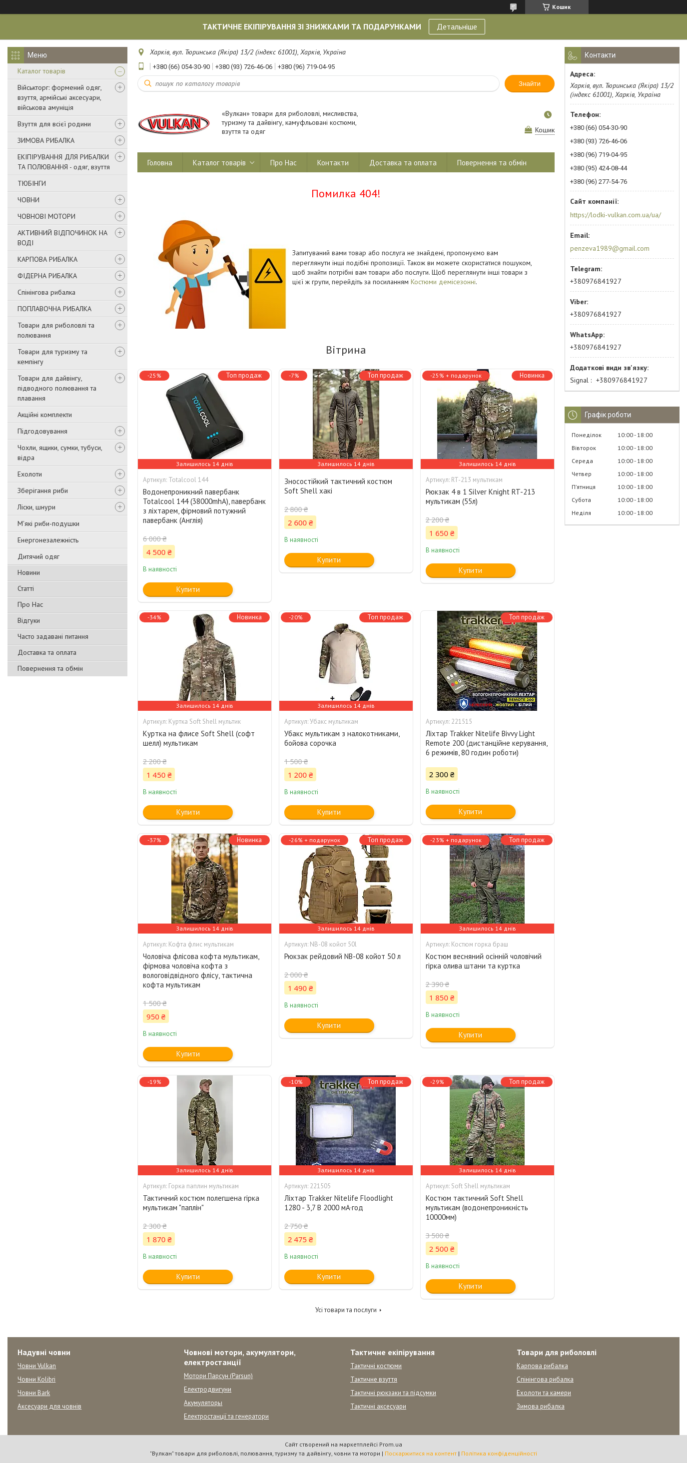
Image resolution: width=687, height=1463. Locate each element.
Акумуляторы (203, 1403)
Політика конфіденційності (499, 1453)
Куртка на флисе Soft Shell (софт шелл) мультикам (199, 738)
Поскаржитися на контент (421, 1453)
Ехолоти (29, 474)
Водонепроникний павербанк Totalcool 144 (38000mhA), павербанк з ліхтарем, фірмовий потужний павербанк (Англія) (204, 506)
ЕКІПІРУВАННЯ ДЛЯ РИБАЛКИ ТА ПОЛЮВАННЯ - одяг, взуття (63, 161)
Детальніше (457, 26)
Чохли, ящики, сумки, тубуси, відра (59, 452)
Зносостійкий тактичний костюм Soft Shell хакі (338, 486)
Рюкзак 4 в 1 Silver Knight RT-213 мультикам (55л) (480, 496)
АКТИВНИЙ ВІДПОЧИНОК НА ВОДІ (62, 237)
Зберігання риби (42, 490)
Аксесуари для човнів (49, 1406)
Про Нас (30, 604)
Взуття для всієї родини (54, 123)
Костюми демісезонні (443, 281)
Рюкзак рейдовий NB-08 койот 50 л (342, 956)
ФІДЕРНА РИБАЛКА (47, 275)
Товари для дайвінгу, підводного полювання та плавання (56, 388)
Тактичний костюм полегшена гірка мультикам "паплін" (201, 1202)
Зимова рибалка (541, 1406)
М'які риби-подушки (48, 523)
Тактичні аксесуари (378, 1406)
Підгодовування (42, 431)
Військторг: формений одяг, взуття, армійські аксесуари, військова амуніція (59, 97)
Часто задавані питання (52, 636)
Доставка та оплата (46, 652)
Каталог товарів (41, 70)
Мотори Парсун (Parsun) (218, 1376)
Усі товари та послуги (346, 1310)
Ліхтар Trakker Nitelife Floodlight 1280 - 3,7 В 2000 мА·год (338, 1202)
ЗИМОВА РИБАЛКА (45, 140)
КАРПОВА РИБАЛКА (47, 259)
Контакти (333, 162)
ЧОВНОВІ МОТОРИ (46, 216)
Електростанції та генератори (226, 1416)
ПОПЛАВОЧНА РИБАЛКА (54, 308)
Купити (188, 589)
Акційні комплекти (44, 414)
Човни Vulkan (36, 1366)
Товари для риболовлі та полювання (55, 330)
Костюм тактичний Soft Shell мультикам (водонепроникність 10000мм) (477, 1207)
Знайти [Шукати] (530, 83)
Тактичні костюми (376, 1366)
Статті (25, 588)
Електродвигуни (207, 1389)
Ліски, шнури (36, 506)
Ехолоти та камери (544, 1393)
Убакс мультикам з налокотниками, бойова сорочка (341, 738)
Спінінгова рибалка (46, 292)
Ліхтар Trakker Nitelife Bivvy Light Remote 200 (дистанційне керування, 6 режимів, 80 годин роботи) (486, 743)
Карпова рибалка (542, 1366)
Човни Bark (33, 1393)
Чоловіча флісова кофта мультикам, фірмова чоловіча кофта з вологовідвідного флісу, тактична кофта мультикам (201, 970)
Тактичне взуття (373, 1379)
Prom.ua (390, 1444)
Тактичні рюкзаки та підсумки (393, 1393)
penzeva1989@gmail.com (610, 248)
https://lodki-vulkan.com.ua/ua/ (615, 214)
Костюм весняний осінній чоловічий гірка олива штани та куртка (484, 961)
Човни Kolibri (36, 1379)
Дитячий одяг (38, 556)
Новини (28, 572)
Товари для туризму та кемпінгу (52, 356)
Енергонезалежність (47, 539)
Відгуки (28, 620)
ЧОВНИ (28, 199)
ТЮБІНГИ (31, 183)
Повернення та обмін (50, 668)
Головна (159, 162)
